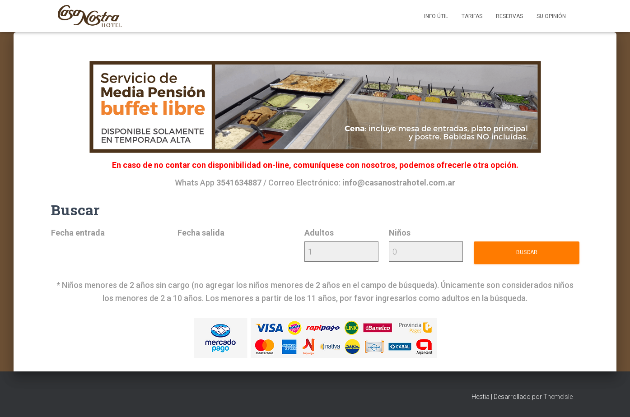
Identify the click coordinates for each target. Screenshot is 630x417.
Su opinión (551, 16)
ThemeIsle (558, 396)
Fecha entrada (78, 232)
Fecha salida (200, 232)
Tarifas (472, 16)
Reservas (509, 16)
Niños (400, 232)
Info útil (436, 16)
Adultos (319, 232)
